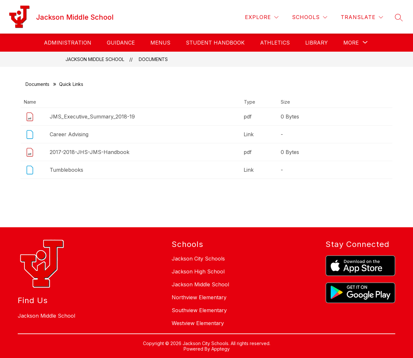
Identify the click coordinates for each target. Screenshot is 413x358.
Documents (153, 59)
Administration (67, 42)
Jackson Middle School (94, 59)
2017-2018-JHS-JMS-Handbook (89, 152)
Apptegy (220, 349)
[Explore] (261, 17)
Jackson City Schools (198, 258)
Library (316, 42)
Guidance (121, 42)
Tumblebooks (66, 170)
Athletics (275, 42)
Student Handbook (215, 42)
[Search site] (399, 17)
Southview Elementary (199, 310)
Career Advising (69, 134)
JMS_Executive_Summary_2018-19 (92, 116)
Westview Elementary (198, 323)
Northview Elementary (199, 297)
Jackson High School (198, 271)
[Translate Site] (362, 17)
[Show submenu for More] (351, 42)
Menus (160, 42)
